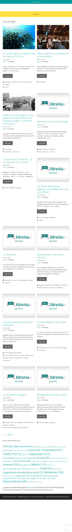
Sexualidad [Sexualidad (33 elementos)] (36, 476)
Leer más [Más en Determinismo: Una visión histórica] (42, 279)
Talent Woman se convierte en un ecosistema (53, 55)
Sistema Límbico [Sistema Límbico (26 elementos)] (47, 478)
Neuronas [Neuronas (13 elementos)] (36, 469)
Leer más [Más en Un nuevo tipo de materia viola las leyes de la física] (8, 76)
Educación (8, 152)
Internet (51, 152)
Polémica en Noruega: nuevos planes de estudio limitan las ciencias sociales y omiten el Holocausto (18, 119)
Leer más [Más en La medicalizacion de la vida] (42, 342)
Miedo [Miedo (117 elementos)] (38, 465)
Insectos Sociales (26, 82)
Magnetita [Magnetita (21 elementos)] (25, 465)
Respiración (19, 358)
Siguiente (11, 434)
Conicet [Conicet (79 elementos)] (33, 450)
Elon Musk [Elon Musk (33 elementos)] (30, 458)
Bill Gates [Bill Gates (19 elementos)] (53, 447)
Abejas (41, 220)
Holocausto (15, 152)
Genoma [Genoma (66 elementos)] (43, 457)
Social (6, 87)
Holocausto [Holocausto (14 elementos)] (63, 458)
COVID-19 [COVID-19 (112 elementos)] (12, 454)
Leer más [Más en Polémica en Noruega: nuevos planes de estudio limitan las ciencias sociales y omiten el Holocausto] (8, 143)
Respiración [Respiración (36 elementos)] (22, 475)
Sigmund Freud (23, 427)
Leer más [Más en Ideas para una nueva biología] (42, 143)
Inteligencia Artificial (23, 422)
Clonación (22, 355)
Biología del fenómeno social (52, 394)
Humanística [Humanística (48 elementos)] (22, 461)
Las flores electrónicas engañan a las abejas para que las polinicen (53, 189)
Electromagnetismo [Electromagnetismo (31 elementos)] (13, 458)
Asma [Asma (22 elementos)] (36, 447)
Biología (7, 280)
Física (18, 82)
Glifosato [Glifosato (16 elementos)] (54, 458)
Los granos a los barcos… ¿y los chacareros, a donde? (17, 161)
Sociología (6, 84)
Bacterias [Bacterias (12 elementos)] (44, 447)
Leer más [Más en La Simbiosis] (8, 274)
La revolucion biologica (14, 394)
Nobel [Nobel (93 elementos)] (46, 468)
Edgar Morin (29, 355)
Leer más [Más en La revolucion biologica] (8, 416)
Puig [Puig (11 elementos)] (12, 476)
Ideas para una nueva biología (52, 121)
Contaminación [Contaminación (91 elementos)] (52, 450)
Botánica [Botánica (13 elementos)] (61, 447)
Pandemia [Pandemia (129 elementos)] (53, 472)
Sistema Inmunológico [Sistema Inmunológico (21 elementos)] (30, 478)
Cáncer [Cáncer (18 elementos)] (25, 455)
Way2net (30, 487)
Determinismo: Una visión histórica (50, 256)
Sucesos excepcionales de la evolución (18, 323)
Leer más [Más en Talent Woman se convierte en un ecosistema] (42, 76)
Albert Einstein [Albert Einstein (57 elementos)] (23, 446)
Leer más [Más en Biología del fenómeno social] (42, 416)
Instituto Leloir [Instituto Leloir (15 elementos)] (36, 461)
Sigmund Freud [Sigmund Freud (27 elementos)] (50, 476)
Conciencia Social (10, 82)
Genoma (45, 152)
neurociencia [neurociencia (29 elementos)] (9, 468)
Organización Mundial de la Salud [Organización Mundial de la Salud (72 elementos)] (23, 472)
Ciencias (13, 280)
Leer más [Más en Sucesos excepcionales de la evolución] (8, 346)
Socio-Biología (43, 149)
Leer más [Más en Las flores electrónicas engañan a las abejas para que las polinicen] (42, 211)
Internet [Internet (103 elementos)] (11, 465)
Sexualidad (59, 287)
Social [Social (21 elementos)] (31, 482)
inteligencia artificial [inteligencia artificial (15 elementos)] (49, 461)
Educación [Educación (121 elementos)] (40, 454)
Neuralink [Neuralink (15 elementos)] (50, 465)
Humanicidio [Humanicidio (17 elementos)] (8, 461)
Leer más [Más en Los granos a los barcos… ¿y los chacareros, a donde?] (8, 181)
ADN (40, 152)
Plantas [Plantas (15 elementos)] (6, 476)
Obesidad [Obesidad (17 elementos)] (57, 469)
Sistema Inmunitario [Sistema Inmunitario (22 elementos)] (11, 478)
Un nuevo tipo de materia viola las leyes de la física (18, 55)
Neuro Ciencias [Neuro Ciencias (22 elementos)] (24, 469)
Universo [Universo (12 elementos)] (39, 482)
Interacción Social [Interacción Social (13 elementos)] (62, 461)
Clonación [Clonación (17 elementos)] (21, 451)
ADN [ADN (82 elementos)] (8, 446)
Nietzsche (42, 350)
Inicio (4, 61)
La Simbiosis (9, 254)
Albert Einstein (13, 355)
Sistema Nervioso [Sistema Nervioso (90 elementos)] (15, 481)
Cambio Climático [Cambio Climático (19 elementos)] (10, 450)
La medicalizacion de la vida (51, 322)
